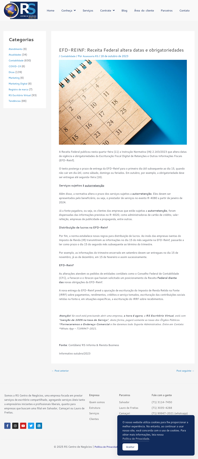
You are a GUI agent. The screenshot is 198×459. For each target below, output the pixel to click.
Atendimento (16, 49)
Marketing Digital (19, 83)
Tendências (15, 101)
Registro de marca (19, 89)
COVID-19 (15, 66)
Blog (124, 10)
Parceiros (166, 10)
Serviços (87, 10)
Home (50, 10)
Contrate (107, 10)
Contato (184, 10)
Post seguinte (184, 370)
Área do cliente (144, 10)
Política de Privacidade (106, 447)
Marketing (15, 78)
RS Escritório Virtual (21, 95)
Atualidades (15, 54)
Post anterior (61, 370)
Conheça (68, 10)
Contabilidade (17, 60)
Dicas (12, 72)
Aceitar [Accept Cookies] (130, 448)
